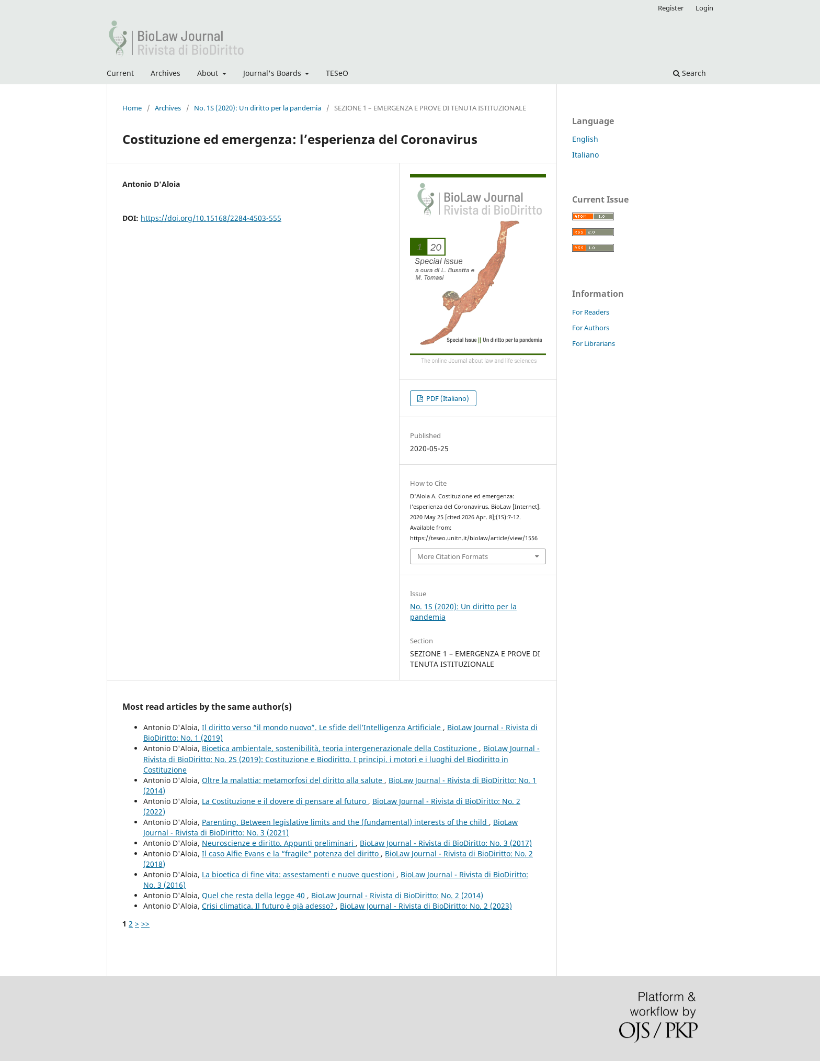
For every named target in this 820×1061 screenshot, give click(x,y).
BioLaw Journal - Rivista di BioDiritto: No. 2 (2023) (426, 906)
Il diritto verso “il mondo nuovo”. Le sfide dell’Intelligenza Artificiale (322, 727)
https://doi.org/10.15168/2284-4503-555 (211, 218)
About (208, 73)
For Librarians (593, 343)
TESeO (337, 73)
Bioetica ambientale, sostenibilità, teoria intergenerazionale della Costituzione (340, 748)
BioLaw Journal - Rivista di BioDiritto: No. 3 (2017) (446, 843)
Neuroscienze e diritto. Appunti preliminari (279, 843)
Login (704, 8)
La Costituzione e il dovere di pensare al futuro (285, 801)
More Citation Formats (452, 556)
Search (689, 73)
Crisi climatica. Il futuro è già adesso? (269, 906)
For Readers (590, 312)
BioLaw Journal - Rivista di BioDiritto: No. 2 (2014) (397, 895)
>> (145, 924)
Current (120, 73)
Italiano (585, 155)
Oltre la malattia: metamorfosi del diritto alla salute (293, 780)
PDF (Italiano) (447, 398)
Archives (165, 73)
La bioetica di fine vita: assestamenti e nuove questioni (299, 874)
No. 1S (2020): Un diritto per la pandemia (257, 108)
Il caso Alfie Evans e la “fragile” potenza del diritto (291, 853)
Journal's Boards (273, 73)
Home (132, 108)
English (585, 139)
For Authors (590, 327)
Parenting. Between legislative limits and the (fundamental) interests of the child (345, 822)
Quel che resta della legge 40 (254, 895)
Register (671, 8)
